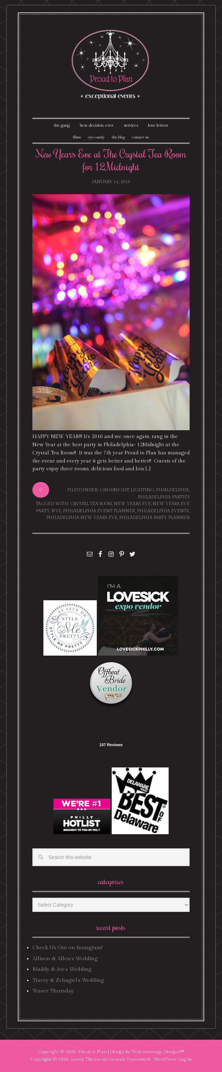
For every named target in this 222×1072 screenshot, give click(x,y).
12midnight (114, 489)
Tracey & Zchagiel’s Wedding (68, 980)
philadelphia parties (164, 496)
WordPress (164, 1059)
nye (56, 510)
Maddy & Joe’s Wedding (61, 969)
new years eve (132, 503)
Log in (185, 1059)
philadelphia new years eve (81, 517)
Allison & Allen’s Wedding (64, 959)
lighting (142, 489)
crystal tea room (91, 503)
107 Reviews (110, 745)
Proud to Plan (92, 1052)
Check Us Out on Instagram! (67, 948)
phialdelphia (172, 489)
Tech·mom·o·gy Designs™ (158, 1052)
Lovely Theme (85, 1059)
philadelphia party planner (154, 517)
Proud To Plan (111, 64)
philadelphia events (163, 510)
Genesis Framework (129, 1059)
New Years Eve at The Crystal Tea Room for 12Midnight (111, 160)
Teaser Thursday (53, 991)
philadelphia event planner (99, 510)
